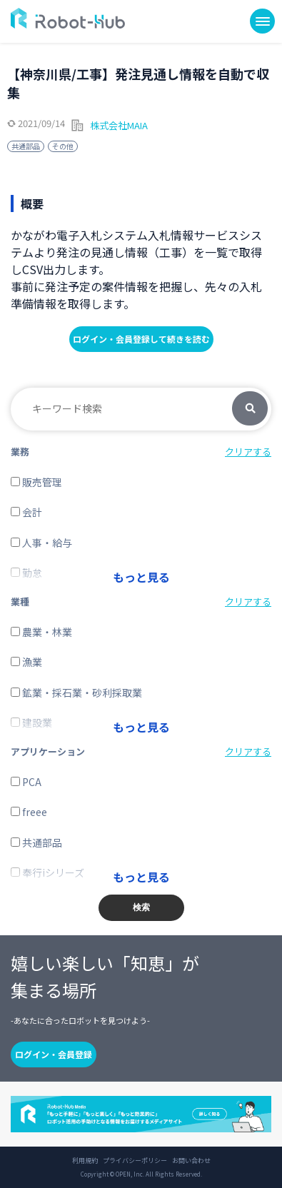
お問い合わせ (191, 1160)
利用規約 (85, 1160)
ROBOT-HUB (68, 18)
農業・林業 (41, 632)
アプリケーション (48, 751)
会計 (26, 512)
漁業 (26, 662)
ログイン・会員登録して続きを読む (141, 339)
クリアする (248, 451)
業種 (20, 601)
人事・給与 (41, 542)
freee (29, 812)
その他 (63, 146)
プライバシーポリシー (135, 1160)
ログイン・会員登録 (53, 1054)
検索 (250, 409)
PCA (26, 782)
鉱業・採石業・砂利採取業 (76, 692)
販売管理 (36, 482)
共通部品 (25, 146)
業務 (20, 451)
